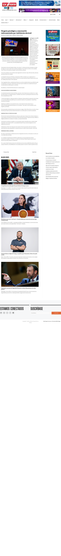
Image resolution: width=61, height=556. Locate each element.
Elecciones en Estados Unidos (6, 35)
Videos (58, 20)
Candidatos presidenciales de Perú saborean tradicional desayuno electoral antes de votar (52, 172)
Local (6, 20)
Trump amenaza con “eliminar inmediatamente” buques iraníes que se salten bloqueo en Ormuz (53, 161)
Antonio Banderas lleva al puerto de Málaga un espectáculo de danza (52, 177)
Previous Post (6, 152)
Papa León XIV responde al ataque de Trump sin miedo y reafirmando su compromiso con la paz (53, 167)
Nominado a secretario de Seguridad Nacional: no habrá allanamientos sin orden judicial (19, 288)
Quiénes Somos (5, 23)
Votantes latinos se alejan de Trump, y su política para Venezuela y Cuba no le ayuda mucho (19, 254)
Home (2, 20)
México (25, 20)
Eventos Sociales (52, 20)
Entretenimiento (43, 20)
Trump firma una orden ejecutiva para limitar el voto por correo (16, 186)
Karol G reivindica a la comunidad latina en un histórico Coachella (52, 157)
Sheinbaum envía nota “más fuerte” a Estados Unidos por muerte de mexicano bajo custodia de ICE (19, 219)
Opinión (36, 20)
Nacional (12, 20)
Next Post (34, 152)
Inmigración (31, 20)
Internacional (19, 20)
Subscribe (56, 313)
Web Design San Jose (47, 321)
